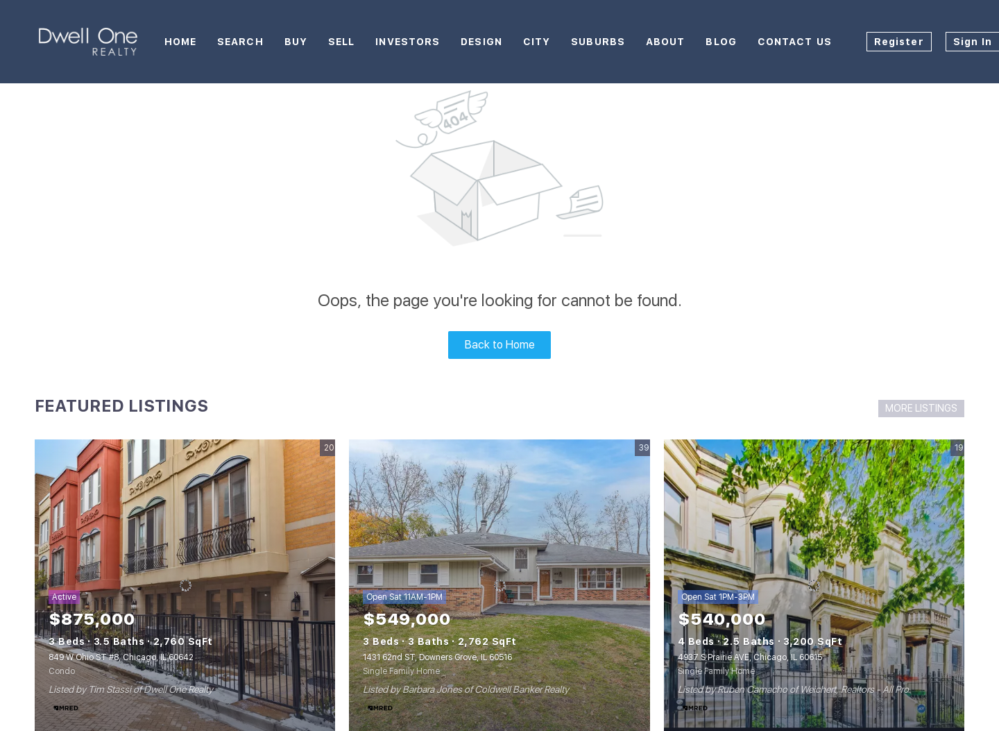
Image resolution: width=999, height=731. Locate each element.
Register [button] (899, 41)
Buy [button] (295, 41)
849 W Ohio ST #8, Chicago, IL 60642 (121, 657)
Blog (721, 41)
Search (240, 41)
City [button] (536, 41)
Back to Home (500, 344)
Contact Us (795, 41)
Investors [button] (407, 41)
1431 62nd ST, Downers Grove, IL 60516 (437, 657)
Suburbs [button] (598, 41)
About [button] (665, 41)
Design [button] (481, 41)
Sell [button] (341, 41)
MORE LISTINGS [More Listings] (921, 408)
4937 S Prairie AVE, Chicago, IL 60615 (750, 657)
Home (180, 41)
